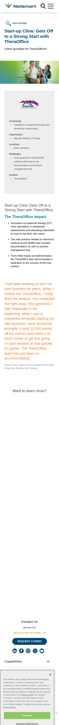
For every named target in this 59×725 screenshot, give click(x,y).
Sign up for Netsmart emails (27, 633)
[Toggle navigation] (51, 6)
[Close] (50, 679)
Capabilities (13, 661)
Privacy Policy (27, 700)
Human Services (17, 672)
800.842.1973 (29, 627)
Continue (27, 720)
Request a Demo (29, 641)
